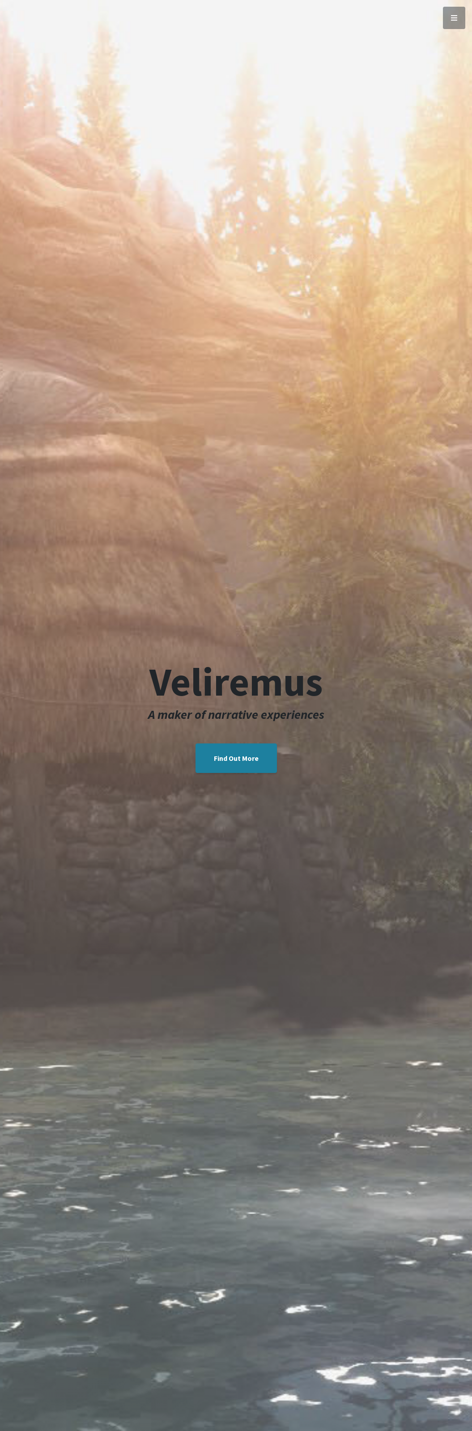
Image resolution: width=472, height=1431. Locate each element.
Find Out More (236, 758)
